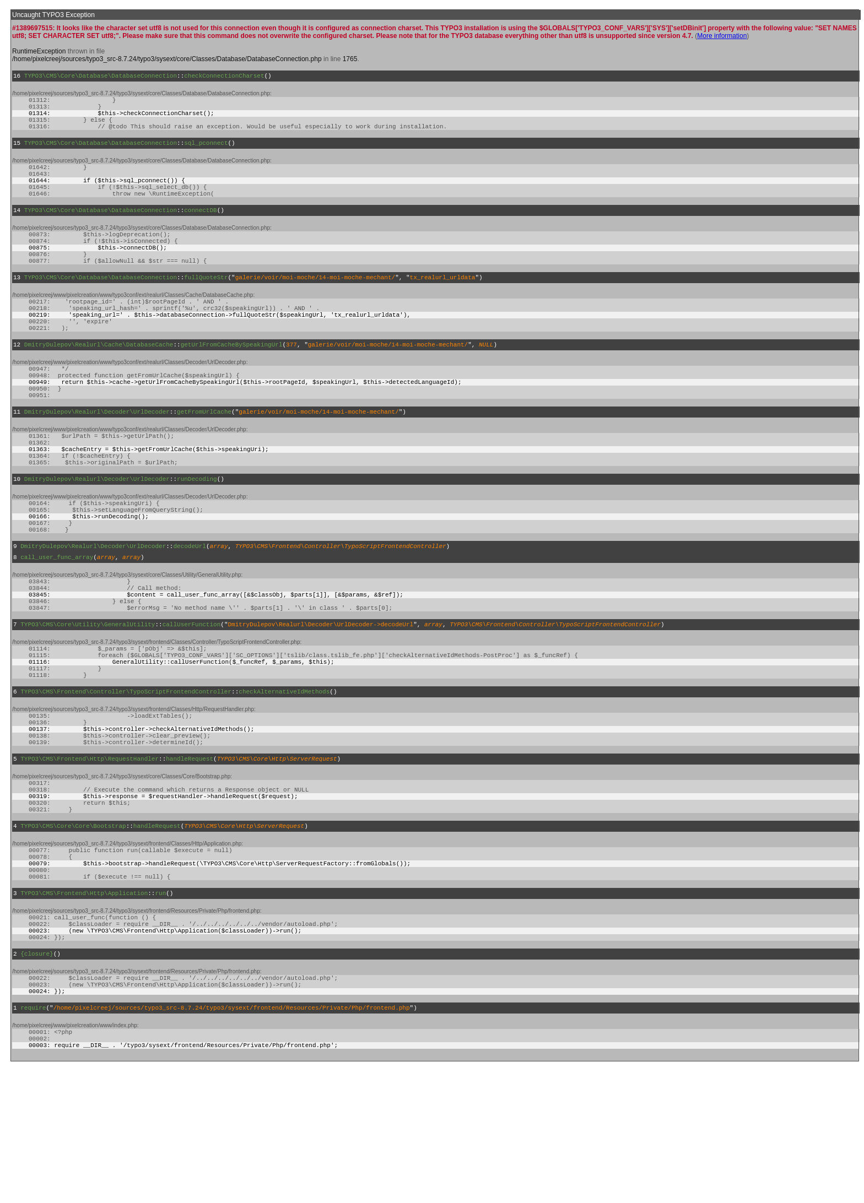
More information (722, 36)
